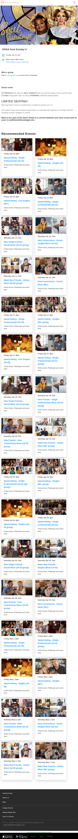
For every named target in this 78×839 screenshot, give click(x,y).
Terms (41, 835)
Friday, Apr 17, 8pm (11, 315)
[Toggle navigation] (74, 2)
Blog (4, 801)
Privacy (33, 835)
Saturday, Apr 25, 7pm (12, 560)
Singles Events (8, 807)
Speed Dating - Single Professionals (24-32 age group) (16, 483)
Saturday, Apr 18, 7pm (12, 397)
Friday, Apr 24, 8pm (11, 476)
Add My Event (7, 792)
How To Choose (8, 815)
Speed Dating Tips (9, 811)
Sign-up (14, 75)
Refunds (50, 835)
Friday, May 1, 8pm (11, 638)
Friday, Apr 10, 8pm (11, 154)
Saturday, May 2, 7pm (12, 719)
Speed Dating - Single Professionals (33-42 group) (48, 642)
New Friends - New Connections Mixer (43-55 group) (16, 443)
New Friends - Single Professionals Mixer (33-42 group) (51, 402)
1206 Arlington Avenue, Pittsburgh (17, 62)
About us (6, 796)
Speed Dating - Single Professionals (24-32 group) (48, 360)
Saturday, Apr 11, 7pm (12, 238)
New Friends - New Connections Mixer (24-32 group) (16, 725)
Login (8, 75)
